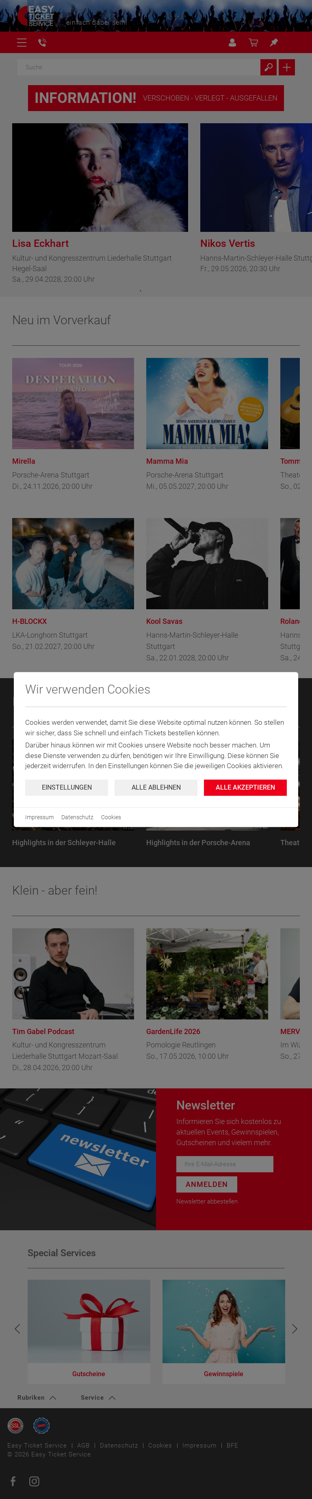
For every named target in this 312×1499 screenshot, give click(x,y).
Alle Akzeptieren (245, 787)
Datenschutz (77, 817)
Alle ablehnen (156, 787)
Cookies (111, 817)
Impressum (39, 817)
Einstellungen (67, 787)
